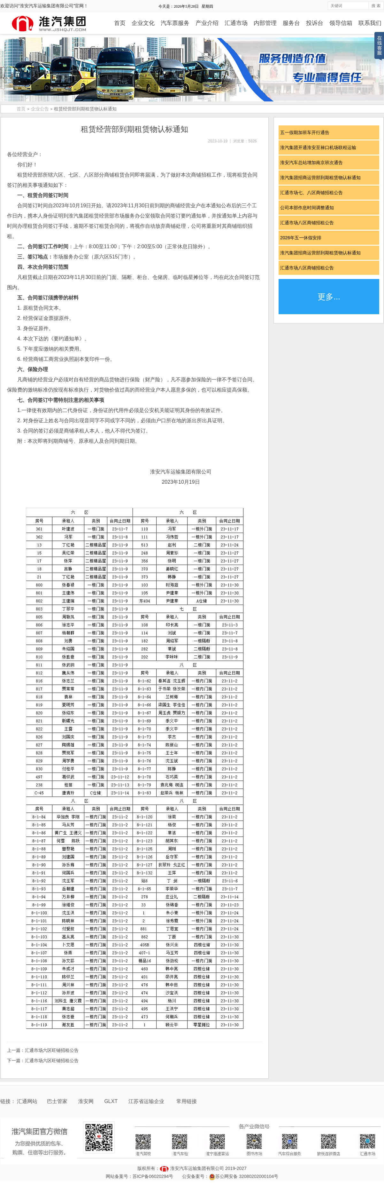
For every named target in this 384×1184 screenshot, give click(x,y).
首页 (120, 23)
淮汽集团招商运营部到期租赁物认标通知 (322, 177)
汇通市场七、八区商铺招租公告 (313, 192)
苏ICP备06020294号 (153, 1176)
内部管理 (265, 23)
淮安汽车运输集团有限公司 (197, 1168)
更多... (329, 296)
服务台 (291, 23)
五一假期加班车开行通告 (307, 132)
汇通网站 (27, 1101)
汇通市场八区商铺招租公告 (309, 222)
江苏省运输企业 (146, 1101)
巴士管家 (57, 1101)
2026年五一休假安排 (303, 237)
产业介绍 (207, 23)
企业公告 (40, 108)
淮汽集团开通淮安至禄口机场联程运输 (320, 147)
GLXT (111, 1101)
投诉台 (314, 23)
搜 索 (376, 6)
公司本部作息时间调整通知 (309, 207)
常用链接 (186, 1101)
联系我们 (369, 23)
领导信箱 (340, 23)
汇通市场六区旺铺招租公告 (52, 1050)
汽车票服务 (175, 23)
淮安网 (86, 1101)
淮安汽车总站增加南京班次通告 (313, 162)
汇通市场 (236, 23)
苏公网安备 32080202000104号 (246, 1176)
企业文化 (143, 23)
